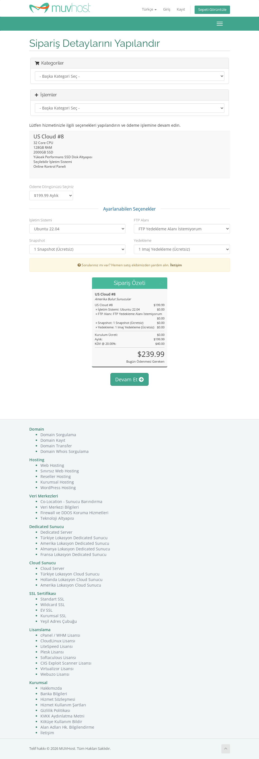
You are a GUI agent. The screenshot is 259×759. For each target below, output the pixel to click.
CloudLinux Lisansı (57, 640)
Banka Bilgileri (53, 693)
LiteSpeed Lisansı (56, 646)
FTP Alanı (141, 220)
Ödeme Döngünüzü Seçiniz (51, 186)
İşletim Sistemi (40, 220)
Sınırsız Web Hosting (59, 471)
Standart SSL (52, 599)
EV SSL (46, 610)
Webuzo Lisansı (54, 674)
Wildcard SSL (52, 604)
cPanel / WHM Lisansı (60, 635)
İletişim (176, 265)
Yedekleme (142, 240)
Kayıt (181, 9)
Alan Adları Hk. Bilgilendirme (67, 727)
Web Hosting (52, 465)
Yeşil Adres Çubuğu (58, 621)
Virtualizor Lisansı (57, 668)
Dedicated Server (56, 532)
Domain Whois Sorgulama (64, 451)
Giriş (166, 9)
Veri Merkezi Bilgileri (59, 507)
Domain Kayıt (52, 440)
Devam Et (129, 379)
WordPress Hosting (58, 487)
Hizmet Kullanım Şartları (63, 704)
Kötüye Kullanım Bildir (61, 721)
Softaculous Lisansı (58, 657)
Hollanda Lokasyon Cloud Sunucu (71, 579)
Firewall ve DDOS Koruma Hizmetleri (74, 512)
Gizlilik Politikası (55, 710)
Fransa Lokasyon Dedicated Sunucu (73, 554)
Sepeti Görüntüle (212, 9)
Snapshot (37, 240)
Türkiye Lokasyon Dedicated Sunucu (74, 537)
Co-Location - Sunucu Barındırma (71, 501)
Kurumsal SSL (53, 615)
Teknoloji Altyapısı (57, 518)
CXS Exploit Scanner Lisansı (65, 663)
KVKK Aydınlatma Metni (62, 716)
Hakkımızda (51, 688)
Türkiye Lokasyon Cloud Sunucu (70, 574)
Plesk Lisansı (52, 652)
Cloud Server (52, 568)
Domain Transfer (56, 445)
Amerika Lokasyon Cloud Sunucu (70, 585)
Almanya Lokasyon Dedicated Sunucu (75, 548)
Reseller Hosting (55, 476)
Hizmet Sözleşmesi (57, 699)
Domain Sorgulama (58, 434)
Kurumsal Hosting (57, 482)
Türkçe (149, 9)
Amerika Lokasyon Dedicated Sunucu (74, 543)
